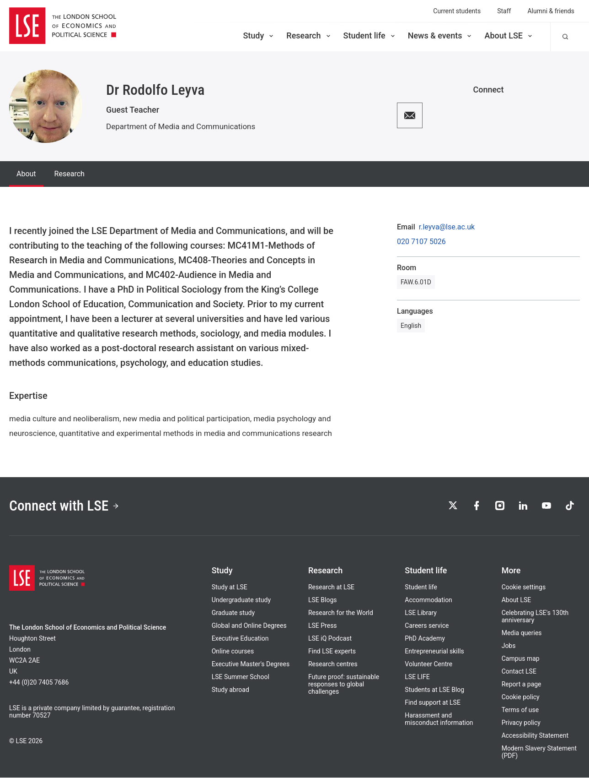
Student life (369, 35)
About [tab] (26, 173)
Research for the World (340, 613)
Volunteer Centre (428, 664)
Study (259, 35)
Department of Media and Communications (180, 126)
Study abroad (230, 690)
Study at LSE (229, 587)
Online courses (233, 651)
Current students (457, 11)
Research (309, 35)
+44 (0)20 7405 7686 (39, 682)
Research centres (333, 664)
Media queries (522, 633)
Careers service (427, 626)
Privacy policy (521, 723)
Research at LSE (331, 587)
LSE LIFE (417, 677)
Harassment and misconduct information (439, 719)
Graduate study (233, 613)
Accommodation (428, 600)
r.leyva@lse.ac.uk (447, 227)
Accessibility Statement (535, 736)
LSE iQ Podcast (330, 638)
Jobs (509, 646)
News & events (440, 35)
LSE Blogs (322, 600)
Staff (504, 11)
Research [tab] (69, 173)
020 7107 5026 (421, 241)
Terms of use (520, 710)
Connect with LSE (65, 506)
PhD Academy (425, 638)
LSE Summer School (240, 677)
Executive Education (240, 638)
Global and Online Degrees (249, 626)
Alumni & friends (550, 11)
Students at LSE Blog (434, 690)
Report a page (521, 684)
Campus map (521, 659)
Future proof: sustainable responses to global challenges (343, 685)
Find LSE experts (332, 651)
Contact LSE (519, 671)
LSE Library (421, 613)
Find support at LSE (432, 703)
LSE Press (322, 626)
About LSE (509, 35)
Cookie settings (524, 587)
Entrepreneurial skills (434, 651)
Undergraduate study (241, 600)
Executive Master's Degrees (251, 664)
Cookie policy (521, 697)
